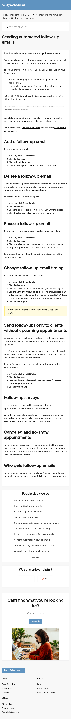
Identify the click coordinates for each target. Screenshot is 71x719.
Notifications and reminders (49, 15)
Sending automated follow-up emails (32, 540)
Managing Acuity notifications (28, 500)
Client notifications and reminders (18, 18)
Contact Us (35, 621)
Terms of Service (8, 708)
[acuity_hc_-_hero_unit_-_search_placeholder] (35, 26)
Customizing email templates (28, 511)
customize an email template (42, 165)
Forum (39, 684)
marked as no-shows (26, 448)
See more (35, 557)
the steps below (38, 190)
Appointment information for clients (31, 551)
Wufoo (48, 421)
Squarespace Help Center (46, 692)
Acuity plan (9, 73)
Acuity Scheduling (8, 684)
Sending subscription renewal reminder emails (36, 523)
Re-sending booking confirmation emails (34, 534)
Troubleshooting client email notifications (34, 545)
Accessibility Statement (10, 712)
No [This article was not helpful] (46, 578)
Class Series (53, 309)
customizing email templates (27, 121)
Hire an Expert (42, 688)
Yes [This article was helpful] (27, 578)
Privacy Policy (7, 704)
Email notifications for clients (28, 506)
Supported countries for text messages (33, 528)
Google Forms (35, 421)
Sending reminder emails (26, 517)
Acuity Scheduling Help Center (16, 15)
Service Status (7, 688)
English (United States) (13, 670)
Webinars (5, 692)
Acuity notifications (31, 127)
